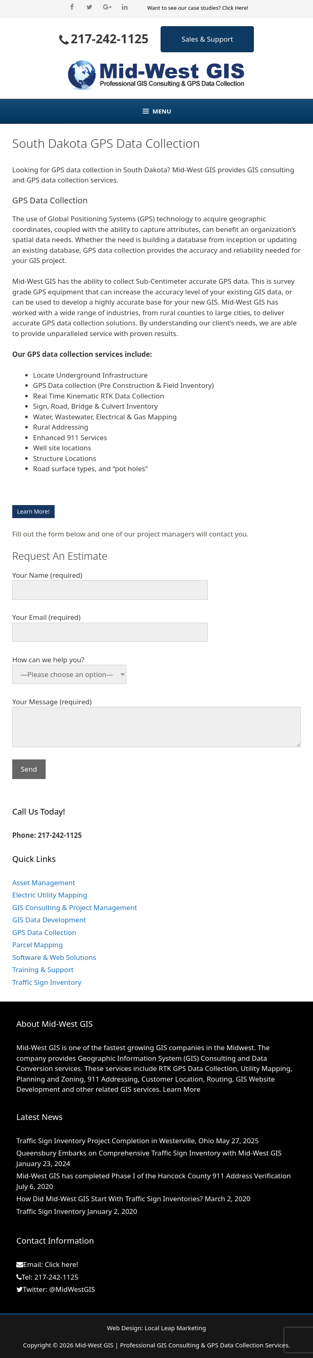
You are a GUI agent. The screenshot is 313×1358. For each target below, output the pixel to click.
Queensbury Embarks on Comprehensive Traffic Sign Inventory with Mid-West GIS (149, 1153)
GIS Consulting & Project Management (74, 907)
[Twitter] (89, 7)
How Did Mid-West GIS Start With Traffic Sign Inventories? (109, 1198)
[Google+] (107, 7)
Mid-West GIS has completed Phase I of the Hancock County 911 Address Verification (153, 1175)
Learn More (182, 1089)
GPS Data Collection (44, 932)
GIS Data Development (49, 919)
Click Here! (235, 7)
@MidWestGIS (72, 1289)
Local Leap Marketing (175, 1328)
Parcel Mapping (37, 944)
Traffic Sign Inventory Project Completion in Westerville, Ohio (115, 1140)
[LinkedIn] (124, 7)
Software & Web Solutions (54, 957)
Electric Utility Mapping (49, 894)
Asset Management (43, 882)
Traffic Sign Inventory (47, 982)
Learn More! (33, 511)
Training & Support (43, 969)
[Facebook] (72, 7)
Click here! (61, 1264)
